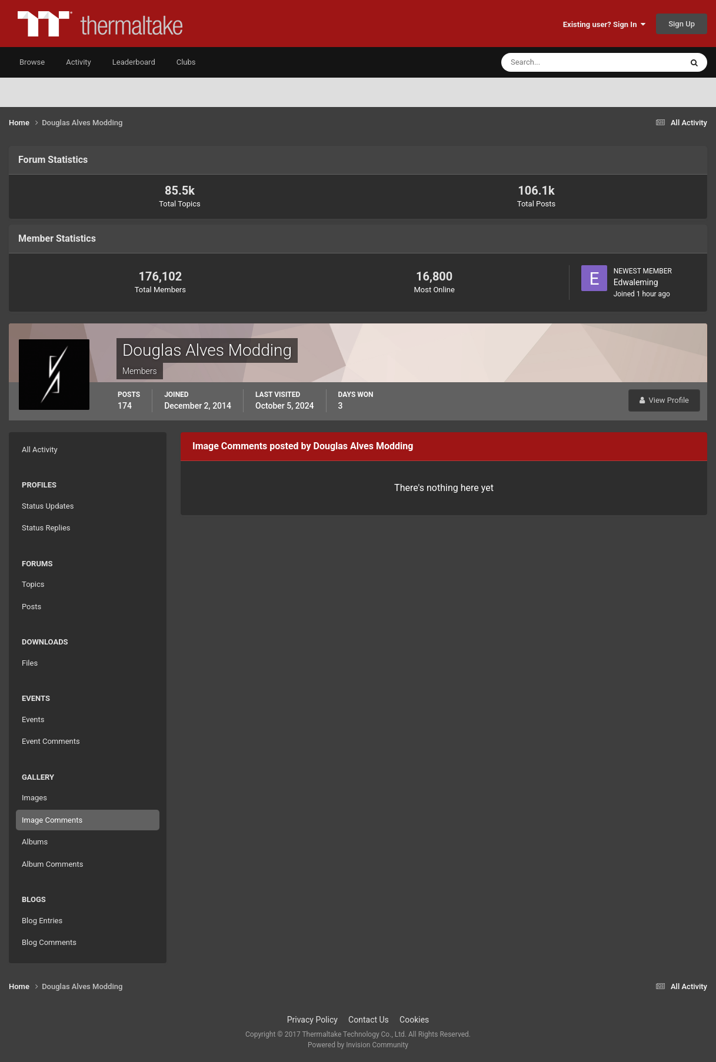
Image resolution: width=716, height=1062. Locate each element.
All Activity (40, 449)
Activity (78, 62)
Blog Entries (42, 920)
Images (34, 797)
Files (30, 663)
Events (33, 719)
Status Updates (48, 506)
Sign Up (681, 23)
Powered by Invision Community (358, 1045)
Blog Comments (49, 942)
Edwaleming (636, 282)
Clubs (186, 62)
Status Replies (46, 527)
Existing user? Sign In (604, 24)
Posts (31, 606)
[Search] (555, 62)
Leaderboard (133, 62)
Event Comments (51, 741)
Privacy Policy (312, 1019)
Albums (35, 841)
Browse (32, 62)
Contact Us (368, 1019)
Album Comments (52, 864)
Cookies (414, 1019)
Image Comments (52, 820)
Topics (33, 584)
